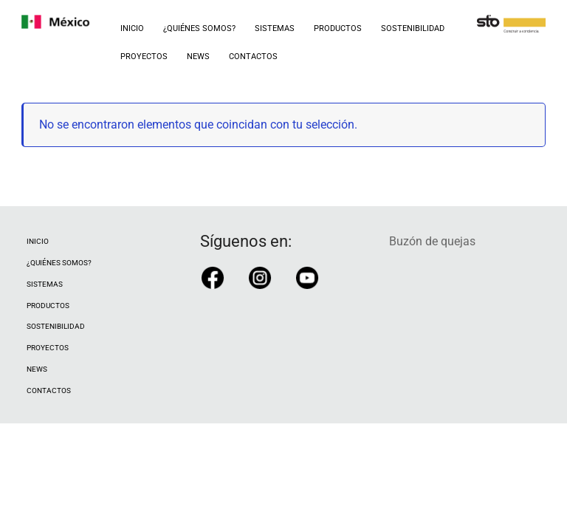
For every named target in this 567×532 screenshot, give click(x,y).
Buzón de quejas (432, 241)
